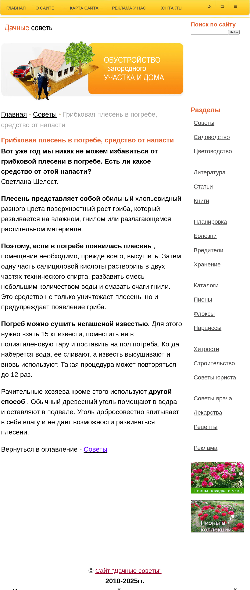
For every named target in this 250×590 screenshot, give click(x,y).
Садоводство (212, 137)
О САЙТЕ (45, 8)
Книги (201, 200)
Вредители (208, 250)
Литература (210, 172)
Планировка (210, 221)
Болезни (205, 236)
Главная (14, 114)
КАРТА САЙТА (84, 8)
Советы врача (213, 398)
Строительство (214, 363)
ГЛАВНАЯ (16, 8)
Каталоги (206, 285)
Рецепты (205, 427)
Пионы (203, 299)
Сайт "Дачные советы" (128, 570)
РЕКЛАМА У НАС (129, 8)
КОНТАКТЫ (171, 8)
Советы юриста (215, 377)
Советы (45, 114)
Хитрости (206, 349)
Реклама (205, 448)
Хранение (207, 264)
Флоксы (204, 313)
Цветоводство (213, 151)
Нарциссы (207, 328)
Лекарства (208, 412)
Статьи (203, 186)
